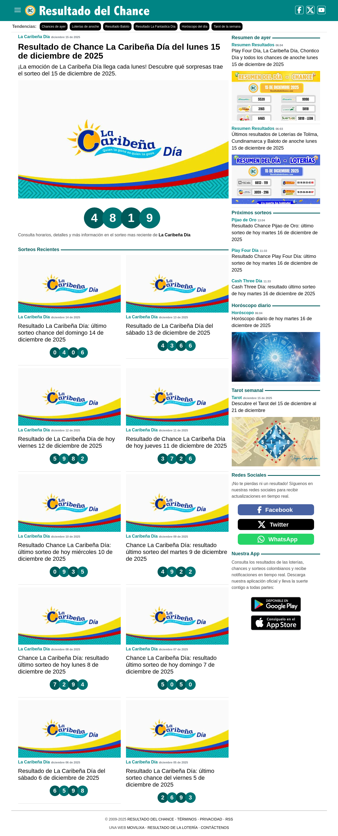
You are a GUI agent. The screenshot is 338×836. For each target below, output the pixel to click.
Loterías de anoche (85, 26)
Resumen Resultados (253, 45)
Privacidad (211, 819)
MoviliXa (135, 827)
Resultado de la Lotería (173, 827)
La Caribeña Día (34, 36)
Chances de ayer (54, 26)
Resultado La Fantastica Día (155, 26)
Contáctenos (215, 827)
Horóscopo (243, 312)
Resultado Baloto (117, 26)
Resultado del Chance (150, 819)
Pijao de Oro (244, 220)
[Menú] (16, 8)
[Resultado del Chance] (87, 10)
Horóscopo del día (194, 26)
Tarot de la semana (227, 26)
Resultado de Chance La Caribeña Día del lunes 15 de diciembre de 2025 (119, 51)
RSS (229, 819)
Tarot (237, 397)
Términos (187, 819)
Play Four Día (245, 250)
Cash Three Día (247, 281)
